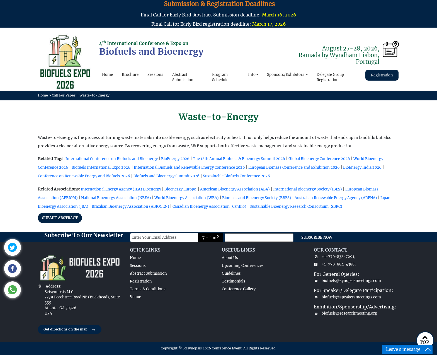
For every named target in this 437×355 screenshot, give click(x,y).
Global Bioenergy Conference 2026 (319, 158)
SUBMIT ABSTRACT (60, 218)
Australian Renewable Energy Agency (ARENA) (336, 197)
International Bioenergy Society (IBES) (307, 189)
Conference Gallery (239, 289)
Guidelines (231, 273)
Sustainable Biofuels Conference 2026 (236, 176)
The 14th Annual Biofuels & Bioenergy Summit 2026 (239, 158)
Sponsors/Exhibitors (286, 74)
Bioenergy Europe (180, 189)
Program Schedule (220, 77)
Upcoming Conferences (243, 265)
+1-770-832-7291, (334, 256)
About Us (230, 257)
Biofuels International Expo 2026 (101, 167)
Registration (382, 75)
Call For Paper (64, 95)
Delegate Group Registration (330, 77)
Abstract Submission (182, 77)
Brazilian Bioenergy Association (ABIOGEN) (130, 206)
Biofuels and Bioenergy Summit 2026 (166, 176)
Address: (53, 286)
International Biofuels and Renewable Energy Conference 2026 (189, 167)
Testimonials (233, 281)
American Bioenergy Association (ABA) (235, 189)
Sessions (155, 74)
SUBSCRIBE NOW (316, 237)
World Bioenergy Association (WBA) (186, 197)
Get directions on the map (69, 330)
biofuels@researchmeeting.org (345, 313)
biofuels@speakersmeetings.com (347, 297)
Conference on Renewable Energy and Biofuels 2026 (84, 176)
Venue (135, 296)
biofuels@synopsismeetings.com (347, 280)
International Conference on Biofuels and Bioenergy (111, 158)
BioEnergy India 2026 (362, 167)
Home (107, 74)
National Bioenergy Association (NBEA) (116, 197)
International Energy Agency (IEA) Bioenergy (121, 189)
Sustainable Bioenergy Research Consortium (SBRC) (296, 206)
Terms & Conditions (148, 289)
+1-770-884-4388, (335, 264)
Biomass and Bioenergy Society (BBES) (256, 197)
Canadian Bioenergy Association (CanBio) (209, 206)
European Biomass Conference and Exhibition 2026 (294, 167)
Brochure (130, 74)
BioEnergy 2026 (175, 158)
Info (252, 74)
